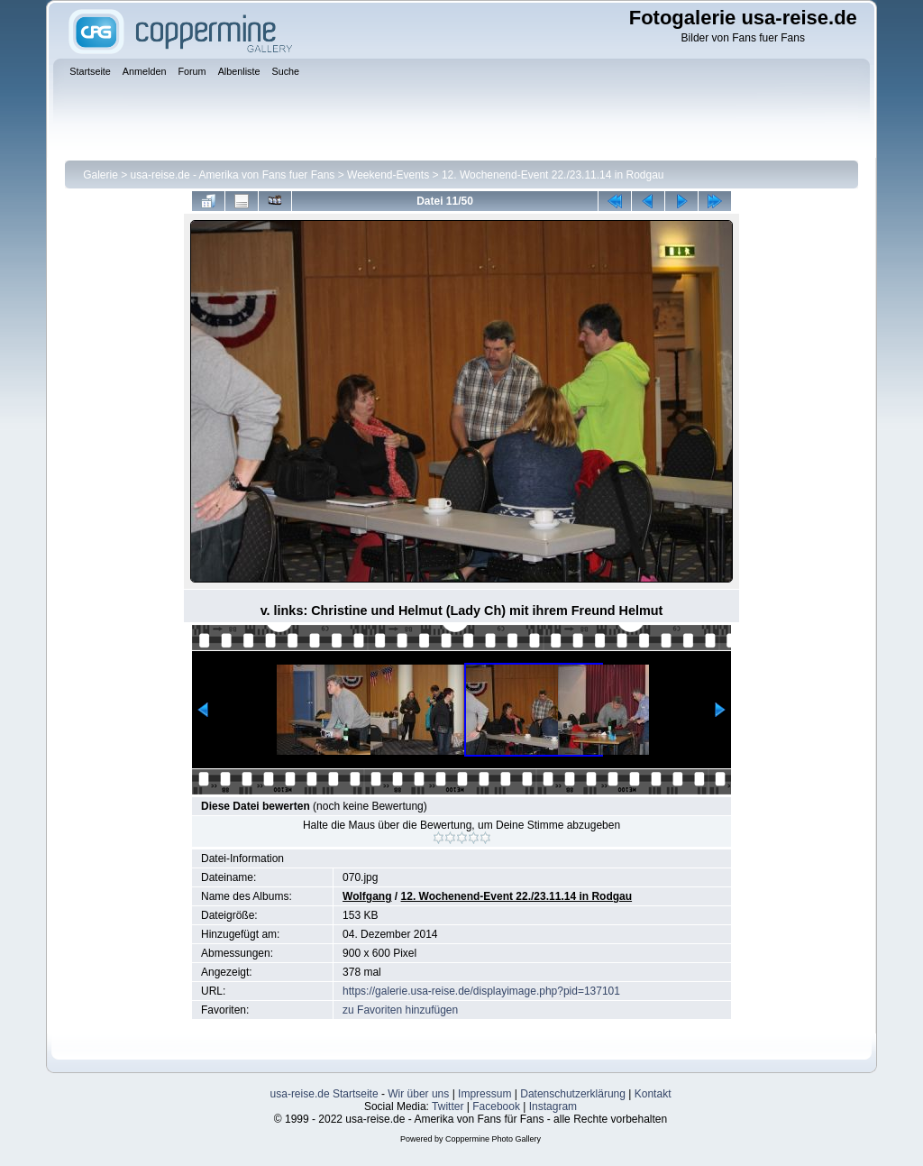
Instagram (553, 1106)
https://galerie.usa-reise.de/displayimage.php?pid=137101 (481, 991)
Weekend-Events (388, 175)
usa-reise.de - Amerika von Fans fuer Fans (233, 175)
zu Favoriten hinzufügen (400, 1010)
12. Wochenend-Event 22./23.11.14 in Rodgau (553, 175)
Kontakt (653, 1094)
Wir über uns (418, 1094)
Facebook (496, 1106)
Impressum (484, 1094)
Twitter (447, 1106)
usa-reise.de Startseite (324, 1094)
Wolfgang (367, 896)
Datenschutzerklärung (573, 1094)
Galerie (100, 175)
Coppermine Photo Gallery (493, 1138)
